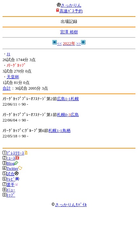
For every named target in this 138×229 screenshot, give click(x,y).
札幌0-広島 (68, 114)
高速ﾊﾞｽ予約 (71, 11)
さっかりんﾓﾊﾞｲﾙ (69, 204)
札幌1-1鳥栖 (59, 130)
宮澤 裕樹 (69, 32)
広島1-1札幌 (68, 98)
